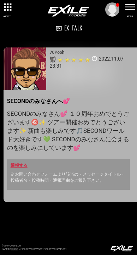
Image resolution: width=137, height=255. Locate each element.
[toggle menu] (130, 7)
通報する (19, 165)
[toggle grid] (7, 7)
